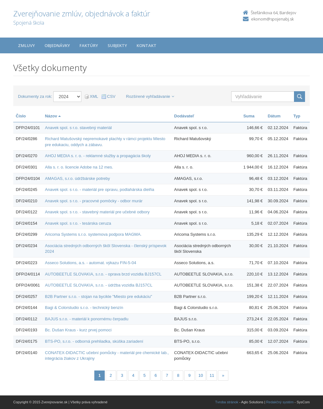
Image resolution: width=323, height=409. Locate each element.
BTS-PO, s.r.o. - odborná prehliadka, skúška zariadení (94, 341)
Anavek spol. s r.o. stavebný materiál (78, 127)
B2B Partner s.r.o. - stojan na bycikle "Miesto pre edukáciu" (98, 296)
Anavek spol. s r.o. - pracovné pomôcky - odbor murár (94, 201)
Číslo (21, 116)
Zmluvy (26, 45)
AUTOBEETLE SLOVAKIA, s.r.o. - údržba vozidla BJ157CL (99, 285)
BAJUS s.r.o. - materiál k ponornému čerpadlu (86, 319)
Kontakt (146, 45)
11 (212, 375)
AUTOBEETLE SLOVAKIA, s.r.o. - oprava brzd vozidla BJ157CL (103, 274)
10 (200, 375)
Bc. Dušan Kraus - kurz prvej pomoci (78, 330)
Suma (248, 116)
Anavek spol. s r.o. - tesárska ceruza (78, 223)
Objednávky (57, 45)
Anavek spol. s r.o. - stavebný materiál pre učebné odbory (97, 212)
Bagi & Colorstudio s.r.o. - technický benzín (84, 307)
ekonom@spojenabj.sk (272, 19)
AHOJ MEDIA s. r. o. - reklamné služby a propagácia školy (98, 155)
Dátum (274, 116)
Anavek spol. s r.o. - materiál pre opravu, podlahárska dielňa (99, 189)
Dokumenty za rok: (35, 96)
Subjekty (117, 45)
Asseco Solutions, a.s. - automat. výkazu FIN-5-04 (90, 262)
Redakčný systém (280, 402)
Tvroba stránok (226, 402)
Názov (53, 116)
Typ (296, 116)
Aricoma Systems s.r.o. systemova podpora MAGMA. (93, 234)
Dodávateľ (184, 116)
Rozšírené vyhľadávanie (150, 96)
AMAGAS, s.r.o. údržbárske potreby (77, 178)
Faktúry (88, 45)
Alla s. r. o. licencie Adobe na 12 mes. (79, 167)
